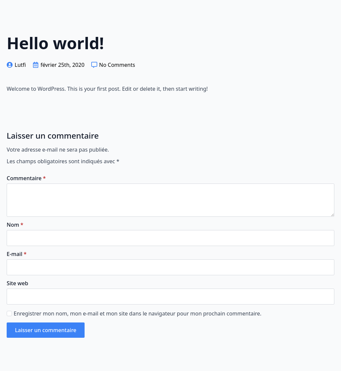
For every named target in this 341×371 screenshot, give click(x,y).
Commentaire (26, 178)
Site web (17, 283)
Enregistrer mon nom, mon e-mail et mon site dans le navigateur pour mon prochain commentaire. (137, 313)
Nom (15, 224)
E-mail (17, 254)
